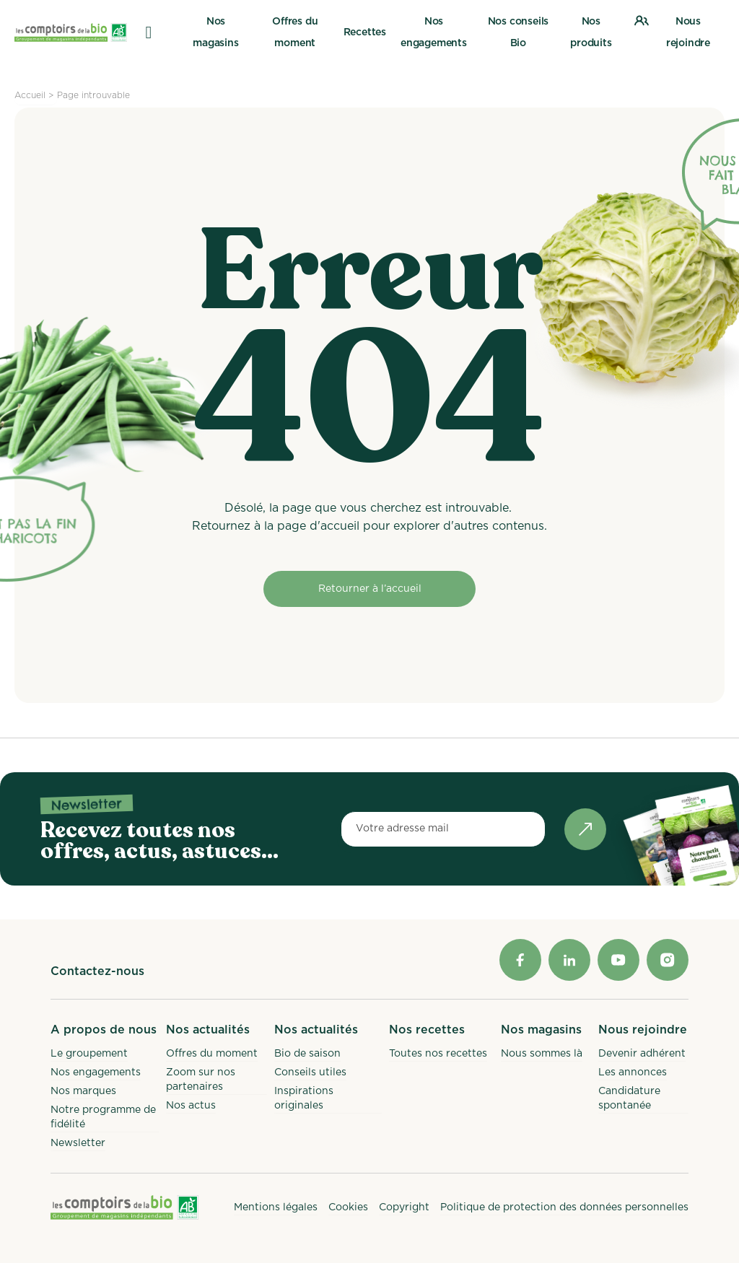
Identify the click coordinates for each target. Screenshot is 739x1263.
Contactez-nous (97, 971)
